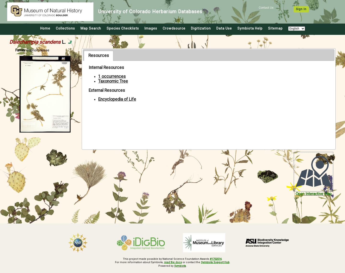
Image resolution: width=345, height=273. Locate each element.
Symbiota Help (250, 28)
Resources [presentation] (98, 55)
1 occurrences (112, 76)
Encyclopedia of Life (117, 99)
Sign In (301, 9)
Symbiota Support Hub (215, 262)
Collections (65, 28)
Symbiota (180, 265)
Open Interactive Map (314, 194)
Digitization (201, 28)
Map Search (90, 28)
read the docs (173, 262)
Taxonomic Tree (113, 81)
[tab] (98, 56)
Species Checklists (123, 28)
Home (45, 28)
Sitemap (275, 28)
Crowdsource (174, 28)
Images (150, 28)
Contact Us (266, 7)
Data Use (224, 28)
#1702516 (216, 259)
